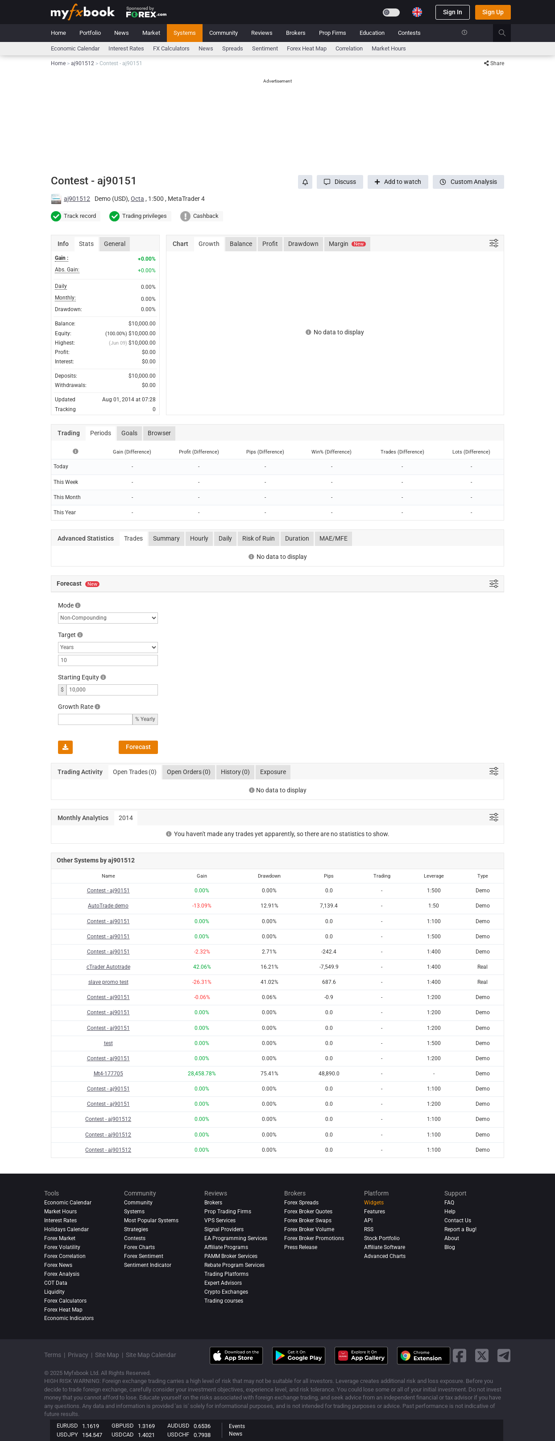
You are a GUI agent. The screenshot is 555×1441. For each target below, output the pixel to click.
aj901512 (77, 198)
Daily (225, 538)
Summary (166, 538)
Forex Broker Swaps (307, 1220)
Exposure (273, 771)
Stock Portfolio (382, 1238)
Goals (129, 433)
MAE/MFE (333, 538)
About (451, 1238)
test (108, 1043)
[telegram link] (504, 1355)
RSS (368, 1229)
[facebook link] (459, 1355)
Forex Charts (139, 1247)
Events (237, 1426)
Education (372, 32)
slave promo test (108, 982)
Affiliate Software (384, 1247)
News (121, 32)
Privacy (78, 1354)
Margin (347, 243)
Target (67, 634)
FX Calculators (171, 48)
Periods (100, 433)
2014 (126, 817)
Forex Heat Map (307, 48)
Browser (159, 433)
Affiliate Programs (226, 1247)
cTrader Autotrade (108, 967)
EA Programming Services (235, 1238)
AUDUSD (178, 1425)
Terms (52, 1354)
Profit (270, 243)
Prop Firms (332, 32)
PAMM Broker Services (230, 1256)
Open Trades (135, 772)
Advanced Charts (385, 1256)
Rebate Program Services (234, 1265)
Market (151, 32)
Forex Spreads (301, 1202)
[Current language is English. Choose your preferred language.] (417, 12)
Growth (209, 243)
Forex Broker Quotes (308, 1211)
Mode (66, 605)
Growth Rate (75, 706)
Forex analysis (61, 1274)
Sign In (452, 12)
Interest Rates (126, 48)
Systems (185, 32)
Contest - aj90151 (108, 890)
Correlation (349, 48)
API (368, 1220)
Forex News (58, 1265)
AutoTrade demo (108, 906)
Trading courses (223, 1301)
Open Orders (189, 772)
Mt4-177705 (108, 1073)
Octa (137, 198)
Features (374, 1211)
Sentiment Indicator (147, 1265)
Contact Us (457, 1220)
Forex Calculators (65, 1301)
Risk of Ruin (258, 538)
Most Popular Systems (151, 1220)
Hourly (199, 538)
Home (58, 32)
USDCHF (178, 1434)
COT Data (55, 1283)
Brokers (296, 32)
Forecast (138, 746)
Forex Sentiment (143, 1256)
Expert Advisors (223, 1283)
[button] (340, 182)
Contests (409, 32)
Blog (449, 1247)
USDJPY (67, 1434)
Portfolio (90, 32)
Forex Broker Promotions (314, 1238)
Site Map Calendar (151, 1354)
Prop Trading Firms (227, 1211)
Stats (86, 243)
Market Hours (389, 48)
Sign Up (493, 12)
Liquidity (54, 1292)
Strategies (136, 1229)
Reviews (262, 32)
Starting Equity (78, 677)
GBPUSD (123, 1425)
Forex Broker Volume (309, 1229)
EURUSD (67, 1425)
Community (223, 32)
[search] (507, 33)
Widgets (374, 1202)
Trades (133, 538)
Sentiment (265, 48)
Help (450, 1211)
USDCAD (123, 1434)
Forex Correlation (65, 1256)
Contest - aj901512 (108, 1119)
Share (494, 63)
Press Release (300, 1247)
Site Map (107, 1354)
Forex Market (59, 1238)
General (114, 243)
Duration (297, 538)
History (235, 772)
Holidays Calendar (66, 1229)
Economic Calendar (75, 48)
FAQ (449, 1202)
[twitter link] (482, 1355)
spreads (232, 48)
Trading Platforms (226, 1274)
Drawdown (303, 243)
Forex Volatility (62, 1247)
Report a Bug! (460, 1229)
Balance (241, 243)
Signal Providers (224, 1229)
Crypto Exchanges (226, 1292)
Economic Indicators (69, 1318)
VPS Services (220, 1220)
